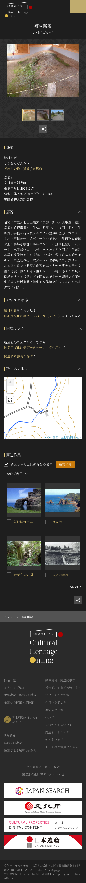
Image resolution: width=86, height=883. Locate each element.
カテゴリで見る (14, 687)
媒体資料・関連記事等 (60, 680)
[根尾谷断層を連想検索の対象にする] (47, 575)
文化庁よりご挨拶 (57, 695)
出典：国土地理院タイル (67, 437)
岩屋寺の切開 (23, 574)
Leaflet (47, 437)
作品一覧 (10, 680)
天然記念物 (12, 169)
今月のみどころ (55, 702)
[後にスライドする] (76, 587)
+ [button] (10, 382)
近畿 (26, 169)
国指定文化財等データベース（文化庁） (33, 316)
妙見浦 (57, 522)
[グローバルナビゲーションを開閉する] (78, 6)
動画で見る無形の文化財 (20, 750)
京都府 (37, 169)
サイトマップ (54, 739)
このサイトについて (58, 724)
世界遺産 (10, 735)
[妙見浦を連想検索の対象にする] (47, 522)
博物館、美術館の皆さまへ (63, 687)
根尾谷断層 (60, 575)
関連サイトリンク (57, 732)
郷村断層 (10, 310)
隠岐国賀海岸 (23, 521)
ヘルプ (49, 717)
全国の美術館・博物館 (19, 702)
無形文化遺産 (13, 743)
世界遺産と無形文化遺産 (20, 695)
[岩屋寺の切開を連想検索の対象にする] (9, 574)
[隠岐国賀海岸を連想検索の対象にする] (9, 521)
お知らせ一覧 (54, 710)
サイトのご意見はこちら (61, 747)
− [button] (10, 389)
